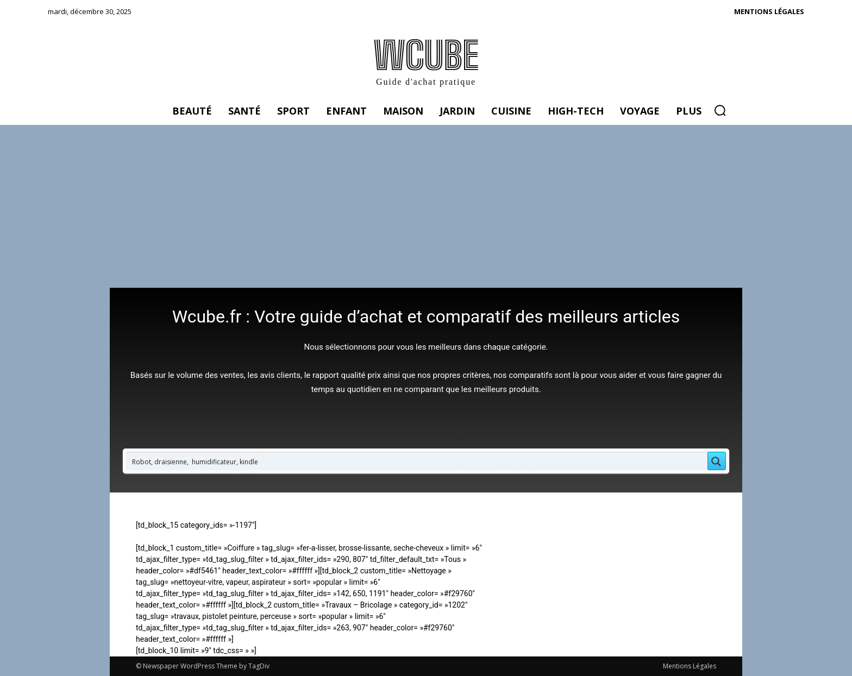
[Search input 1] (417, 461)
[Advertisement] (426, 206)
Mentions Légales (689, 666)
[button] (720, 110)
